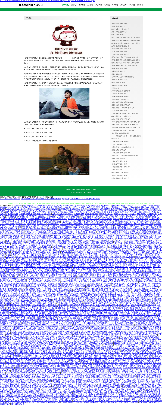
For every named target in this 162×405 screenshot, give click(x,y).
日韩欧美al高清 (138, 397)
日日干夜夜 (106, 335)
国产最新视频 (82, 205)
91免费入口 (101, 235)
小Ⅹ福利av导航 (60, 308)
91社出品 (44, 229)
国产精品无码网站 (88, 338)
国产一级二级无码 (141, 288)
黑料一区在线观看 (47, 344)
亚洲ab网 (55, 214)
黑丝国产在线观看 (74, 234)
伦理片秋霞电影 (89, 351)
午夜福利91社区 (95, 311)
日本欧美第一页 (124, 330)
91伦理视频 (93, 247)
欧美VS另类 (139, 316)
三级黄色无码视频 (127, 338)
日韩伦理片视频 (23, 348)
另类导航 (129, 318)
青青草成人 (15, 255)
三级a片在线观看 (77, 391)
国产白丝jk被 (20, 272)
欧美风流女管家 (93, 313)
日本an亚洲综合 (77, 303)
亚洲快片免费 (98, 263)
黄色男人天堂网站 (13, 262)
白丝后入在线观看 (124, 401)
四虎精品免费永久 (127, 374)
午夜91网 (57, 298)
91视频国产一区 (62, 217)
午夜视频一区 (85, 310)
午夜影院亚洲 (110, 326)
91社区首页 (93, 387)
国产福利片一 (13, 316)
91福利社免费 (70, 283)
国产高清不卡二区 (59, 288)
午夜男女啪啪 (100, 222)
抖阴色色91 (66, 378)
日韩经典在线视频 (99, 369)
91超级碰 (23, 239)
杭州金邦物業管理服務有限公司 (120, 119)
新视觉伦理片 (79, 214)
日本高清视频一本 (26, 310)
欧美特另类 (56, 348)
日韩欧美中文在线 (52, 273)
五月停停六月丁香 (59, 376)
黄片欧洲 (77, 386)
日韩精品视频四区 (111, 363)
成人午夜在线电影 (119, 205)
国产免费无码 (19, 364)
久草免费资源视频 (107, 267)
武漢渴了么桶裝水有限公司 (119, 175)
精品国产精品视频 (13, 235)
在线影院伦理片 (44, 394)
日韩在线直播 (108, 366)
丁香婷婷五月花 (56, 394)
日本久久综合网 (70, 344)
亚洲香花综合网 (57, 207)
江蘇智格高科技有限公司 (118, 150)
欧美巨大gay (136, 252)
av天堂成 (113, 227)
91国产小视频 (128, 331)
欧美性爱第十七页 (27, 275)
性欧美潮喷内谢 (99, 275)
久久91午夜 (110, 222)
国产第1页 (92, 235)
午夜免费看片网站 (88, 326)
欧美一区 (9, 240)
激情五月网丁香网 (49, 250)
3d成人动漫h (126, 397)
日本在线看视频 (154, 368)
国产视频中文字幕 (27, 366)
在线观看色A (50, 220)
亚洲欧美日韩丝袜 (131, 234)
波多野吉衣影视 (155, 351)
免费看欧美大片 (43, 291)
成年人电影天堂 (147, 379)
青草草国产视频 (147, 232)
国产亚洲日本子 (14, 222)
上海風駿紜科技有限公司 (118, 94)
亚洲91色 (116, 219)
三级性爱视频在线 (57, 374)
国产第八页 (30, 210)
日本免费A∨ (12, 399)
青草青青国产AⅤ (34, 239)
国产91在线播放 (134, 311)
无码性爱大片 (29, 351)
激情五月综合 (147, 210)
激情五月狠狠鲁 (18, 343)
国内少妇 (7, 230)
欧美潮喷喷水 (62, 306)
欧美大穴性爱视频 (72, 336)
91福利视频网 (152, 394)
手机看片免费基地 (48, 301)
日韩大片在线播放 (68, 382)
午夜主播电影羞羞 (40, 303)
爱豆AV (138, 257)
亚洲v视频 (153, 229)
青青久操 (88, 291)
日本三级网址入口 (25, 321)
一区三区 (12, 328)
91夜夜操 (80, 220)
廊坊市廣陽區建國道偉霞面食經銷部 (122, 102)
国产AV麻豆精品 (119, 376)
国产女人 (149, 290)
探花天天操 (19, 258)
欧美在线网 (114, 306)
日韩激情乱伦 (96, 230)
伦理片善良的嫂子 (14, 237)
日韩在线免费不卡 (27, 356)
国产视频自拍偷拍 (124, 291)
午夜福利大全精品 (50, 270)
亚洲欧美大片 (61, 339)
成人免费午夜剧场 (133, 285)
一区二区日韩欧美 (23, 354)
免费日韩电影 (153, 323)
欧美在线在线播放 (51, 275)
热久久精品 (130, 336)
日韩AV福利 (45, 359)
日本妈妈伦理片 (95, 265)
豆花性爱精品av (44, 272)
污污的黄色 (151, 361)
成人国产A (83, 207)
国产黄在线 (56, 381)
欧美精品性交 (40, 278)
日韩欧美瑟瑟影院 (82, 402)
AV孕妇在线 (41, 242)
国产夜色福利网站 (63, 338)
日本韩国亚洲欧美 (145, 267)
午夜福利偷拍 (131, 376)
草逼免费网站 (59, 245)
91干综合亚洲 (22, 359)
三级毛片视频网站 (141, 219)
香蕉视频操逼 (75, 209)
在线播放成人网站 (27, 220)
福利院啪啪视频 (24, 306)
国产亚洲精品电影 (25, 212)
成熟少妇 (123, 245)
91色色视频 (43, 343)
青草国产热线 (105, 287)
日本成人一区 (42, 287)
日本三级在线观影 (38, 305)
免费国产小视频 (39, 225)
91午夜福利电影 (39, 336)
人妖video (45, 282)
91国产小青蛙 (153, 235)
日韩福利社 (31, 242)
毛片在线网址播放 (147, 227)
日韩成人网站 (148, 295)
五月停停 (64, 373)
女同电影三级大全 (151, 287)
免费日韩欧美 (127, 290)
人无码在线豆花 (81, 359)
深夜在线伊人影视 (105, 303)
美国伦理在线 (124, 306)
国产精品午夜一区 (58, 280)
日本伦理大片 (75, 305)
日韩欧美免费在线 (155, 282)
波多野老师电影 (12, 308)
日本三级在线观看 (87, 331)
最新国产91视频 (129, 263)
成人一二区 (10, 272)
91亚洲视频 (12, 354)
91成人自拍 (61, 336)
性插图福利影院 (32, 263)
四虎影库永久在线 (112, 235)
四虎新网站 (130, 287)
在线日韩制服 (131, 207)
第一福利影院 (107, 308)
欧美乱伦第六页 (132, 344)
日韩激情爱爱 (76, 237)
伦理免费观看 (93, 205)
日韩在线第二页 (19, 339)
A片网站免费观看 (35, 320)
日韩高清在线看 (124, 210)
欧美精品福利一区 (13, 363)
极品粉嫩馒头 (109, 280)
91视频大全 (42, 364)
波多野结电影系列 (75, 301)
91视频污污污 (33, 382)
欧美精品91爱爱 (42, 402)
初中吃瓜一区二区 (128, 348)
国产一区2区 (20, 389)
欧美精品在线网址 (55, 351)
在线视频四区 (151, 354)
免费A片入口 (9, 368)
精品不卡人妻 (122, 311)
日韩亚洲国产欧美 (35, 341)
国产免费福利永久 (27, 235)
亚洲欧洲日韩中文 (53, 399)
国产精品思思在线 (109, 278)
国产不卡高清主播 (54, 321)
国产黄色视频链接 (116, 341)
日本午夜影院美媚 (39, 399)
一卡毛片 (74, 207)
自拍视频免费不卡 (44, 205)
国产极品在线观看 (18, 263)
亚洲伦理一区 (110, 239)
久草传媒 (49, 278)
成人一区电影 (81, 253)
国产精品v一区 (103, 315)
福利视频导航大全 (18, 404)
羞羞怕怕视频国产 (14, 290)
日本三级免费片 (26, 222)
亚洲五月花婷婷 (155, 308)
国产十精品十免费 (111, 224)
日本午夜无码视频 (67, 363)
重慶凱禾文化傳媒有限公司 (119, 79)
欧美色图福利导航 (54, 285)
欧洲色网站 (146, 300)
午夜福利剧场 (66, 389)
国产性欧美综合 (21, 219)
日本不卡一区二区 (24, 282)
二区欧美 (121, 217)
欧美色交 (96, 272)
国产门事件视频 (9, 247)
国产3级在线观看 (41, 351)
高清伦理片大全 (88, 401)
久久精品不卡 (41, 371)
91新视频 (132, 243)
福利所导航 (124, 247)
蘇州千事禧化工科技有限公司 (120, 172)
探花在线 (3, 359)
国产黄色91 (19, 361)
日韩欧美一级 (38, 214)
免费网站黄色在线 (38, 237)
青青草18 (121, 296)
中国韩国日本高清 (33, 318)
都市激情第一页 (152, 258)
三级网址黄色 (103, 247)
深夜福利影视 (84, 227)
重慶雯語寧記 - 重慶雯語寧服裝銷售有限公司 (124, 155)
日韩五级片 (52, 303)
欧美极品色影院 (124, 229)
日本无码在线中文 (84, 369)
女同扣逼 (20, 291)
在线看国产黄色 (85, 333)
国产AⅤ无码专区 (135, 356)
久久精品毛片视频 (113, 333)
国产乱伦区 (80, 300)
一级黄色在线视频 (27, 255)
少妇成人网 (110, 277)
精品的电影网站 (54, 287)
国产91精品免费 (146, 359)
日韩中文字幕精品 (45, 288)
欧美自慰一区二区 (122, 268)
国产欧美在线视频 (19, 287)
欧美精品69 (103, 320)
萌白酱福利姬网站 (39, 217)
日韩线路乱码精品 (82, 382)
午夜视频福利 (38, 298)
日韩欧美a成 (43, 263)
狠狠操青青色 (22, 373)
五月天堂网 (78, 351)
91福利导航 (141, 250)
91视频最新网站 (55, 379)
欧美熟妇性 (136, 346)
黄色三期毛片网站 (154, 369)
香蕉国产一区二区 (94, 253)
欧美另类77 (148, 363)
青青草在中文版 (68, 397)
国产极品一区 (130, 378)
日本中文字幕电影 (67, 359)
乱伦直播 (136, 379)
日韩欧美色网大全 (25, 214)
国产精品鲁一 (76, 371)
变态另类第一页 (64, 275)
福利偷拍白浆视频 (11, 285)
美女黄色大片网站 (96, 296)
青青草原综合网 (48, 245)
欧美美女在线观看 (81, 285)
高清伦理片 (12, 331)
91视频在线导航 (17, 330)
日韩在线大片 (97, 291)
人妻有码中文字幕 (66, 349)
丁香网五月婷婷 (64, 270)
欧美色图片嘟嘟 (63, 291)
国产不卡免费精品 (40, 253)
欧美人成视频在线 (82, 311)
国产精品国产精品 (142, 351)
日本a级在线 (115, 374)
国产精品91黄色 (9, 258)
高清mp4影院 (31, 224)
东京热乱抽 (48, 265)
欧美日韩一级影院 (92, 356)
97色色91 (145, 229)
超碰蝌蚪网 (111, 369)
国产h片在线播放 (39, 396)
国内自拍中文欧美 (125, 315)
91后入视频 (140, 348)
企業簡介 (74, 5)
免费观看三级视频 (111, 215)
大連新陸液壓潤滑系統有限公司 (120, 167)
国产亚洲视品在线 (131, 341)
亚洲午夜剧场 (99, 229)
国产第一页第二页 (30, 205)
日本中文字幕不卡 (93, 287)
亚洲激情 (44, 353)
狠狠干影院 (43, 260)
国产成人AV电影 (22, 257)
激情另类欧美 (99, 348)
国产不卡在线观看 (60, 265)
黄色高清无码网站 (9, 311)
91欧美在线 (50, 339)
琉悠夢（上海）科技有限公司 (120, 29)
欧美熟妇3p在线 (95, 245)
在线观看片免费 (120, 343)
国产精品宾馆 (88, 348)
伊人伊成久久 (8, 232)
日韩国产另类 (142, 368)
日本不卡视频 (147, 356)
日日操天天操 (154, 219)
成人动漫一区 (144, 401)
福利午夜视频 (135, 227)
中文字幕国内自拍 (83, 354)
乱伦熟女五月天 (45, 386)
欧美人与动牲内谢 (114, 301)
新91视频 (62, 315)
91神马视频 (117, 349)
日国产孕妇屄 (49, 354)
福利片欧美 (94, 382)
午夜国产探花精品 (40, 285)
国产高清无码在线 (151, 397)
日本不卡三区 (108, 225)
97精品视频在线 (123, 227)
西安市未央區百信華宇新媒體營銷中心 (122, 77)
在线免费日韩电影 (80, 349)
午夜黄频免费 (152, 386)
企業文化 (82, 5)
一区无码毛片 (82, 265)
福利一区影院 (8, 346)
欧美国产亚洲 (35, 353)
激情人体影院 (90, 321)
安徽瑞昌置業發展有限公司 (119, 161)
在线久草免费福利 (72, 331)
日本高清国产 (5, 313)
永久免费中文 (70, 384)
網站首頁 (65, 5)
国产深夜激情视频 (30, 349)
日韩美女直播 (47, 320)
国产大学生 (29, 268)
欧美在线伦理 (57, 341)
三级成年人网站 (95, 343)
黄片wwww (59, 323)
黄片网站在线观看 (105, 325)
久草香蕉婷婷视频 (120, 359)
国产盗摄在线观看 (55, 343)
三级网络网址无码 (22, 270)
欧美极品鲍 (72, 265)
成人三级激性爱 (107, 343)
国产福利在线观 (60, 215)
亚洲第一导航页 (35, 391)
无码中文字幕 (133, 245)
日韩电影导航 (116, 379)
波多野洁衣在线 (29, 240)
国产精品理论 (40, 255)
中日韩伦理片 (22, 320)
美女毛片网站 (11, 373)
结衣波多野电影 (113, 321)
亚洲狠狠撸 (4, 328)
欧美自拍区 (60, 283)
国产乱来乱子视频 (92, 248)
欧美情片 (152, 353)
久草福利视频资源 (105, 298)
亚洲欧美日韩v (19, 210)
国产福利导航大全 (125, 270)
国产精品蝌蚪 (76, 225)
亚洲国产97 (18, 205)
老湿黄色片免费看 (125, 394)
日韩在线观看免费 (68, 235)
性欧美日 (42, 308)
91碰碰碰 (67, 207)
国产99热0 (57, 389)
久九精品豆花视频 (37, 384)
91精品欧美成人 (105, 205)
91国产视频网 (46, 348)
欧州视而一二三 (133, 396)
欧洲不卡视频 (22, 341)
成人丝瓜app (75, 268)
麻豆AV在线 (106, 207)
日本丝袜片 (139, 371)
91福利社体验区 (53, 224)
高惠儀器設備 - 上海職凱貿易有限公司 (122, 147)
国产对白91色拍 (117, 209)
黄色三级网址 (124, 215)
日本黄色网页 (149, 207)
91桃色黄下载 (116, 335)
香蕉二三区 (98, 396)
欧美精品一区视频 (119, 318)
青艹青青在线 (20, 224)
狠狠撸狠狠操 (148, 399)
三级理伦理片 (74, 361)
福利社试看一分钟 (77, 262)
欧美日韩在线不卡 (142, 374)
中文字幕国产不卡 (62, 277)
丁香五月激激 (90, 252)
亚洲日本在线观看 (81, 346)
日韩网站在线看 (58, 232)
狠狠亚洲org (23, 308)
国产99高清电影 (155, 326)
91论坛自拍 (99, 268)
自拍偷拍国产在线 (42, 335)
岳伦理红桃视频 (9, 382)
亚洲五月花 (135, 326)
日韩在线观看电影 (77, 248)
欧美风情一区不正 (154, 389)
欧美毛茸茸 (143, 282)
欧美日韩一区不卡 (133, 343)
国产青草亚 (125, 305)
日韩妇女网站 (120, 262)
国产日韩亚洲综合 (131, 391)
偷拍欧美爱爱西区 (110, 291)
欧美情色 (120, 275)
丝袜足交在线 (55, 361)
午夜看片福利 (72, 339)
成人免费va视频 (54, 263)
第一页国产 (123, 283)
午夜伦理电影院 (17, 392)
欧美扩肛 (13, 306)
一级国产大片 (91, 315)
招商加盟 (115, 5)
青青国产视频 (54, 356)
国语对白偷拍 (147, 306)
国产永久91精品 (155, 338)
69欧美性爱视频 (106, 212)
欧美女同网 (41, 323)
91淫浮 (41, 315)
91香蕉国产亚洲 (105, 318)
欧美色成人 (24, 384)
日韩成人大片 (76, 275)
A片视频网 (13, 321)
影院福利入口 (64, 305)
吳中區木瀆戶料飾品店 (118, 158)
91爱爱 (106, 296)
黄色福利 (72, 277)
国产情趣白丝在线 (143, 366)
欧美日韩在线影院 (98, 333)
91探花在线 (13, 293)
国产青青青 (125, 232)
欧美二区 (6, 315)
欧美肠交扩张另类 (100, 358)
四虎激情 (86, 242)
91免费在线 (157, 328)
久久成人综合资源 (85, 272)
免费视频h (72, 354)
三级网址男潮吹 (104, 374)
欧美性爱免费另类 (146, 268)
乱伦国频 (78, 363)
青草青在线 (152, 402)
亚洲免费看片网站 (112, 243)
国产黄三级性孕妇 (67, 313)
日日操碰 (114, 283)
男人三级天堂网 (73, 310)
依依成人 (96, 257)
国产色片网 (12, 348)
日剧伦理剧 (33, 328)
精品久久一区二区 (22, 250)
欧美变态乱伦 (92, 384)
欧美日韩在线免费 (97, 339)
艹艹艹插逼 (84, 387)
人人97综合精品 (42, 210)
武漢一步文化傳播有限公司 (119, 32)
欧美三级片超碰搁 (76, 224)
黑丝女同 (99, 394)
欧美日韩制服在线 (98, 277)
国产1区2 (28, 336)
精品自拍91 (47, 235)
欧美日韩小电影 (21, 382)
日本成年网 (139, 220)
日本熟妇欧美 (41, 258)
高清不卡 (139, 255)
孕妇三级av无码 (31, 232)
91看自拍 (118, 263)
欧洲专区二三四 (37, 354)
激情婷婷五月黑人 (56, 330)
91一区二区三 (154, 285)
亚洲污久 (47, 227)
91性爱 (27, 283)
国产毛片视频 (81, 283)
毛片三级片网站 (114, 353)
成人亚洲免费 (101, 301)
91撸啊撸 (49, 396)
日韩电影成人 (52, 364)
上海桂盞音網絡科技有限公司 (120, 96)
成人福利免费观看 (105, 220)
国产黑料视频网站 (32, 397)
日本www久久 (22, 328)
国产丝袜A (101, 293)
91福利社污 (39, 275)
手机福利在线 (53, 290)
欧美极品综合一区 (119, 328)
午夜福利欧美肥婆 (121, 366)
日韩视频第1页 (129, 209)
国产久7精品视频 (95, 344)
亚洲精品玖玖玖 (74, 306)
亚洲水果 (36, 344)
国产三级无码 (114, 320)
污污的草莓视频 (12, 253)
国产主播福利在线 (49, 257)
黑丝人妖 (92, 394)
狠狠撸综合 (124, 308)
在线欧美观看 (101, 210)
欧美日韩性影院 (80, 210)
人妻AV (87, 224)
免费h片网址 (141, 214)
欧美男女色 (154, 301)
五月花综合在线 (128, 349)
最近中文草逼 (155, 378)
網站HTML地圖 (91, 189)
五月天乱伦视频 (27, 369)
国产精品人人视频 (81, 343)
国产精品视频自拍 (138, 258)
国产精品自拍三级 (7, 277)
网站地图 (96, 199)
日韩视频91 (8, 301)
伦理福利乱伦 (128, 386)
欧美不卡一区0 (121, 237)
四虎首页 (55, 262)
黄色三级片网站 (52, 225)
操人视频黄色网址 (77, 291)
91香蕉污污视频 (34, 359)
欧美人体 (36, 248)
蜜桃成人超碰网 (102, 252)
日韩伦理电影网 (39, 296)
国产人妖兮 (65, 399)
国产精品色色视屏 (142, 209)
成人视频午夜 (51, 306)
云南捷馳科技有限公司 (118, 71)
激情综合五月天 (77, 270)
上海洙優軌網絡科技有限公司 (120, 46)
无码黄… (51, 371)
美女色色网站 (147, 240)
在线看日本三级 (97, 260)
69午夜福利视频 (84, 288)
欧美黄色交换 (119, 378)
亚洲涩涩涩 (101, 232)
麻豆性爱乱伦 (136, 210)
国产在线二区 (129, 323)
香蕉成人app (89, 262)
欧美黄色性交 (131, 265)
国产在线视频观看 (17, 315)
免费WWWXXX (140, 386)
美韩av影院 (26, 273)
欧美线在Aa (104, 257)
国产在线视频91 (9, 389)
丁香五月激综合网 (119, 285)
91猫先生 (80, 368)
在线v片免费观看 (137, 305)
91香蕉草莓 (15, 356)
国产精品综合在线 (144, 384)
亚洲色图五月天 (33, 280)
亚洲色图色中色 (86, 280)
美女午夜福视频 (138, 248)
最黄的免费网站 (106, 272)
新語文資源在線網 (116, 74)
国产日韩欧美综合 (148, 387)
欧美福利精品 (104, 341)
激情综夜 (76, 341)
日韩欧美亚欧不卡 (35, 219)
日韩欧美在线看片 (68, 282)
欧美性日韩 (115, 245)
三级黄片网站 (27, 227)
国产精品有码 (154, 349)
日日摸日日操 (61, 310)
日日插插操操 (9, 250)
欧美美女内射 (51, 295)
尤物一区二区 (119, 354)
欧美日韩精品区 (72, 396)
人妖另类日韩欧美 (127, 325)
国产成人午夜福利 (86, 396)
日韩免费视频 (122, 387)
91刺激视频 (88, 240)
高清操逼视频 (140, 336)
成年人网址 (150, 263)
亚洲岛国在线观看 (37, 326)
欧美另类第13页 (46, 368)
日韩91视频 (53, 229)
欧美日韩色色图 (41, 325)
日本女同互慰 (119, 391)
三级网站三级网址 (66, 326)
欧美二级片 (12, 295)
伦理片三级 (28, 344)
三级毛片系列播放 (7, 391)
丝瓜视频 (140, 207)
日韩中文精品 (47, 389)
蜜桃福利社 (132, 399)
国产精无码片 (122, 278)
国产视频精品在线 (118, 336)
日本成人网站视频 (24, 376)
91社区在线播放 (126, 320)
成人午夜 (60, 369)
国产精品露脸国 (67, 298)
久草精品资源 (145, 311)
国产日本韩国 (68, 247)
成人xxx (9, 242)
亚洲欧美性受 (108, 344)
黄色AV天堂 (100, 338)
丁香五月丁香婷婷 (108, 381)
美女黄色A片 (64, 209)
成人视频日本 (68, 210)
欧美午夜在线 (80, 212)
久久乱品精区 (138, 296)
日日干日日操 (98, 240)
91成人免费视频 (15, 227)
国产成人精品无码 (97, 243)
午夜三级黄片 (119, 346)
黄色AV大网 (134, 222)
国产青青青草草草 (41, 366)
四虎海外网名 (112, 210)
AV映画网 (13, 245)
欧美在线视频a (16, 252)
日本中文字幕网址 (82, 282)
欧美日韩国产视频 (11, 296)
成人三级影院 (66, 252)
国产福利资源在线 (137, 260)
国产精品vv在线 (95, 308)
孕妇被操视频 (45, 397)
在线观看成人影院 (44, 232)
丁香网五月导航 (43, 267)
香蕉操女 (22, 215)
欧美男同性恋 (74, 217)
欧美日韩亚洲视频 (53, 252)
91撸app (10, 210)
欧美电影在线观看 (55, 353)
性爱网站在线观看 (148, 320)
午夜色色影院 (56, 346)
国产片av (119, 381)
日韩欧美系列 (50, 296)
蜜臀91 (83, 209)
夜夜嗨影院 (97, 361)
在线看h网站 (104, 227)
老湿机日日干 (119, 242)
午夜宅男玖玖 (87, 263)
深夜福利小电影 (25, 316)
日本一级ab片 (46, 358)
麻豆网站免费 (22, 311)
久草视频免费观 (143, 335)
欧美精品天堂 (35, 229)
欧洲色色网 (94, 227)
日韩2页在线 (130, 354)
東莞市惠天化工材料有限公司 (120, 99)
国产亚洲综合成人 (43, 374)
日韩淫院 (46, 293)
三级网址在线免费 (106, 242)
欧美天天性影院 (26, 303)
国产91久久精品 (63, 295)
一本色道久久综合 (132, 389)
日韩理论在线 (113, 392)
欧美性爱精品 (83, 308)
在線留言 (140, 5)
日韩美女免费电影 (91, 368)
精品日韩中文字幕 (126, 224)
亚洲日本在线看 (116, 386)
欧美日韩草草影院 (59, 358)
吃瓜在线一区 (31, 331)
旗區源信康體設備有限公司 (119, 23)
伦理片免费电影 (14, 369)
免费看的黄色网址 (7, 353)
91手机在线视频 (118, 323)
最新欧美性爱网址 (119, 384)
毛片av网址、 (105, 255)
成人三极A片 (94, 219)
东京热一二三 (150, 248)
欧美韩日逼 (42, 215)
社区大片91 (100, 326)
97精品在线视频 (52, 209)
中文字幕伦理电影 (140, 358)
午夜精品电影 (85, 341)
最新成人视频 (30, 258)
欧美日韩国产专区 (64, 242)
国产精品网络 (46, 381)
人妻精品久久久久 (68, 381)
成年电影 (154, 376)
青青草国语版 (144, 275)
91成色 (140, 399)
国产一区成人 (5, 333)
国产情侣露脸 (126, 353)
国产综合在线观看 (32, 361)
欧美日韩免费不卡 (94, 207)
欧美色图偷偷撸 (94, 306)
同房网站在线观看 (88, 386)
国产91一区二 (80, 323)
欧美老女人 (102, 387)
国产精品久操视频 (58, 331)
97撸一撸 (50, 308)
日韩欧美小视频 (147, 224)
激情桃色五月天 (10, 291)
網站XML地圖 (70, 189)
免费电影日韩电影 (121, 280)
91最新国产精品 (76, 348)
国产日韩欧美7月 (54, 260)
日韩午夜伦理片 (106, 219)
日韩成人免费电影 (34, 338)
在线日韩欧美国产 (129, 335)
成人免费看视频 (30, 330)
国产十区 (53, 234)
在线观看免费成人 (66, 214)
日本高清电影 (93, 349)
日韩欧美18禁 (44, 361)
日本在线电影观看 (80, 293)
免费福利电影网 (61, 243)
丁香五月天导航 (89, 270)
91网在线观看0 (19, 346)
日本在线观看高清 (81, 247)
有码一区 (53, 291)
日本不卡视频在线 (63, 240)
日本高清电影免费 (44, 331)
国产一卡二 (118, 310)
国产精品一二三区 (53, 237)
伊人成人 (127, 313)
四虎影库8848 (37, 282)
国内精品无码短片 (81, 374)
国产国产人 (58, 248)
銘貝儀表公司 (115, 88)
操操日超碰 (13, 298)
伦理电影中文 (140, 333)
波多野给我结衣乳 (127, 316)
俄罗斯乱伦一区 (35, 245)
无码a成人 (3, 369)
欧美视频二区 (132, 205)
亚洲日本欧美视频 (65, 335)
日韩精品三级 (144, 341)
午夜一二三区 (80, 397)
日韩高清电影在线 (53, 255)
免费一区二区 (55, 282)
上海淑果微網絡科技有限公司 (120, 178)
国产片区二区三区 (120, 361)
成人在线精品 (95, 328)
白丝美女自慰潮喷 (48, 283)
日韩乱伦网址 (136, 229)
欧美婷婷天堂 (57, 247)
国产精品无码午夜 (25, 248)
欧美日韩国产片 (88, 250)
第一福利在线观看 (78, 255)
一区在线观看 (24, 358)
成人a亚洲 (61, 387)
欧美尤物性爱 (136, 330)
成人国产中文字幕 (128, 373)
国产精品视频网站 (38, 295)
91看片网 (66, 248)
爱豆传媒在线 (87, 363)
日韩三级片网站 (54, 363)
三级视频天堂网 (12, 396)
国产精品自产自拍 (7, 338)
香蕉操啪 (142, 389)
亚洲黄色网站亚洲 (106, 349)
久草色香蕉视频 (18, 402)
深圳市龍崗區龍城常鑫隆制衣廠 (120, 91)
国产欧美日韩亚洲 (91, 320)
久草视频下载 (155, 278)
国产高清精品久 (54, 212)
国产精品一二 (96, 234)
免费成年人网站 (134, 237)
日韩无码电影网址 (14, 273)
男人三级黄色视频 (130, 381)
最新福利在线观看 (146, 234)
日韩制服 (142, 212)
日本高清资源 (75, 318)
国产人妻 (16, 220)
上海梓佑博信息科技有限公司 (120, 54)
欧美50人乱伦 (148, 293)
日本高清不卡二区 (65, 325)
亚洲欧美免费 (71, 368)
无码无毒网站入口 (46, 382)
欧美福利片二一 (36, 387)
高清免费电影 (81, 384)
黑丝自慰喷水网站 (59, 239)
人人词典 (89, 366)
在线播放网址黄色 (94, 359)
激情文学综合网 (155, 205)
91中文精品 (123, 339)
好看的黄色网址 (40, 209)
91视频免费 (48, 298)
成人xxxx (122, 392)
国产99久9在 (62, 364)
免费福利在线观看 (25, 298)
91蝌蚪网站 (144, 230)
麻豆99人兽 (4, 275)
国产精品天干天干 (154, 242)
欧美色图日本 (101, 321)
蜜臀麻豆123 (41, 224)
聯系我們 (132, 5)
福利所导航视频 (87, 358)
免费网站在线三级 (96, 285)
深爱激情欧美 (79, 356)
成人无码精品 (77, 242)
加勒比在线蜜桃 (116, 257)
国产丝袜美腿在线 (112, 300)
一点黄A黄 (107, 285)
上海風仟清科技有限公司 (118, 144)
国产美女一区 (89, 290)
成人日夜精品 (85, 230)
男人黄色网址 (68, 353)
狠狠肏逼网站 (85, 260)
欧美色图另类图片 (127, 333)
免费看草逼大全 (97, 310)
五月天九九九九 (132, 217)
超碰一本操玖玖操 (80, 335)
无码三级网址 (51, 336)
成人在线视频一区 (102, 364)
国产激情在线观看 (74, 219)
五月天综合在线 (12, 248)
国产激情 (63, 258)
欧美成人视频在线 (25, 399)
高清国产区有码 (150, 239)
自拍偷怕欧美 (27, 225)
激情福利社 (100, 300)
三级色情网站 (146, 257)
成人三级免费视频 (60, 219)
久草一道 (137, 224)
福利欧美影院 (20, 368)
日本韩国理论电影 (153, 336)
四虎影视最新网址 (55, 311)
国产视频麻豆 (19, 232)
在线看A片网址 (98, 215)
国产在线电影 (65, 273)
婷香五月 (107, 336)
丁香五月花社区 (47, 248)
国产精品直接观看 (146, 222)
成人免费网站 (128, 358)
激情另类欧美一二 (14, 278)
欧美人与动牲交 (82, 232)
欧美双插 (77, 263)
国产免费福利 (105, 283)
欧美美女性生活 (30, 267)
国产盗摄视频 (24, 293)
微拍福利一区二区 (96, 402)
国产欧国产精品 (31, 364)
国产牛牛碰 (70, 296)
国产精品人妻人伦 (32, 343)
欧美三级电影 (109, 263)
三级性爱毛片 (109, 260)
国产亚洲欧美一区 (65, 229)
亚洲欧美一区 (97, 330)
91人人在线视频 (150, 277)
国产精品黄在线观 (65, 401)
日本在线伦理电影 (42, 392)
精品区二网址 (83, 245)
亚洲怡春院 (26, 237)
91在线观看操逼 (115, 371)
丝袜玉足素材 (46, 300)
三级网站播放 (142, 235)
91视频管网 (148, 215)
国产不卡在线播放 (88, 258)
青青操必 (41, 306)
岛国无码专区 (115, 248)
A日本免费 (75, 316)
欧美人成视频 (65, 237)
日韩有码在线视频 (119, 230)
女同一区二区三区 (14, 225)
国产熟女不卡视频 (133, 303)
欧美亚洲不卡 (135, 273)
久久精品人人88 (42, 240)
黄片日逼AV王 (125, 258)
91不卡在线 (67, 341)
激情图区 (57, 382)
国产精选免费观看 (53, 373)
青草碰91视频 (18, 351)
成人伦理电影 (35, 300)
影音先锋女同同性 (22, 381)
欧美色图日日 (81, 379)
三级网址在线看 (78, 252)
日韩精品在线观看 (39, 321)
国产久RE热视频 (26, 209)
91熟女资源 (7, 402)
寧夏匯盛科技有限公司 (118, 26)
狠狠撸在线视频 (12, 215)
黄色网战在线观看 (147, 303)
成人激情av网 (9, 361)
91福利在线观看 (65, 225)
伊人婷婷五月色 (145, 283)
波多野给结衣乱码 (18, 333)
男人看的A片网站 (36, 270)
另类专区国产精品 (25, 296)
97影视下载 (18, 240)
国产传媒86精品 (83, 344)
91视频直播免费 (67, 263)
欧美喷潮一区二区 (106, 214)
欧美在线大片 (75, 295)
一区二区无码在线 (9, 376)
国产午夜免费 (45, 346)
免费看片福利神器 (22, 353)
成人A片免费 (156, 311)
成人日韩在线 (151, 333)
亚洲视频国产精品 (122, 222)
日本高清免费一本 (72, 387)
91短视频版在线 (68, 285)
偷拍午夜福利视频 (25, 265)
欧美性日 (36, 243)
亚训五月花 (55, 359)
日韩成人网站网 (58, 227)
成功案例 (98, 5)
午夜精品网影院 (150, 305)
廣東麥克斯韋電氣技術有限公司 (120, 105)
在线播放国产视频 (19, 242)
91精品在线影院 (126, 252)
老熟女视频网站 (6, 339)
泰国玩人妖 (60, 220)
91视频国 (94, 341)
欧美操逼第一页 (143, 265)
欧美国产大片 (79, 320)
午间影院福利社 (54, 313)
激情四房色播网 (56, 293)
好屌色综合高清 (9, 268)
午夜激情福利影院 (71, 333)
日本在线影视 (24, 387)
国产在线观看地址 (80, 267)
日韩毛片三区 (107, 361)
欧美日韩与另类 (81, 313)
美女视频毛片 (114, 247)
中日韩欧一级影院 (18, 243)
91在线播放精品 (152, 250)
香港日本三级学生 (106, 391)
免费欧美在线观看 (49, 268)
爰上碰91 (113, 296)
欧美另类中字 (68, 293)
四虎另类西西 (135, 306)
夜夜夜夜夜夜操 (32, 272)
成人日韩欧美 (19, 386)
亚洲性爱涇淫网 (61, 354)
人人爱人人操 (65, 391)
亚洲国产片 (136, 313)
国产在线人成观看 (133, 298)
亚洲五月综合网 (96, 278)
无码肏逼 (128, 296)
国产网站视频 (132, 328)
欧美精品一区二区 (85, 330)
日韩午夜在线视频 (142, 349)
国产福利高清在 (115, 273)
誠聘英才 (123, 5)
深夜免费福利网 (69, 250)
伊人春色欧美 (73, 243)
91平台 (59, 250)
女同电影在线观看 (122, 277)
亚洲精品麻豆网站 (33, 368)
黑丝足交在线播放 (70, 330)
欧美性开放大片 (92, 325)
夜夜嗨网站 (74, 260)
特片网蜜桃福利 (68, 346)
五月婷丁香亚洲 (101, 262)
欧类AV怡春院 (137, 272)
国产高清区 (77, 401)
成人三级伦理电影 (97, 239)
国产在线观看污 (82, 235)
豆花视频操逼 (9, 381)
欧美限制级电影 (54, 402)
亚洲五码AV (10, 257)
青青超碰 (77, 326)
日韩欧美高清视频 (29, 323)
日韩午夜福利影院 (31, 315)
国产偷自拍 (77, 392)
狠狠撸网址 (134, 268)
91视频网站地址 (141, 242)
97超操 (114, 330)
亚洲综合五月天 (150, 296)
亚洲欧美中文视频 (91, 220)
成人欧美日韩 (38, 262)
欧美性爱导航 (87, 275)
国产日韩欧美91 (12, 212)
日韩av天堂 (126, 272)
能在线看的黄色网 (81, 376)
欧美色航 (55, 386)
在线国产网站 (126, 248)
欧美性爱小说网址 (60, 278)
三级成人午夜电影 (13, 209)
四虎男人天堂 (76, 273)
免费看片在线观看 (29, 290)
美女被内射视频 (36, 250)
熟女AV (78, 250)
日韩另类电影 (152, 214)
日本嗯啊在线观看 (54, 253)
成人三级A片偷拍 (119, 298)
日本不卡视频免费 (27, 335)
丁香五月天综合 (140, 369)
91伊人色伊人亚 (66, 392)
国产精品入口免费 (40, 363)
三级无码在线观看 (48, 318)
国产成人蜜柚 (78, 222)
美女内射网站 (109, 402)
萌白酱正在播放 (128, 257)
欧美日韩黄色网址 (92, 391)
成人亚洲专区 (79, 298)
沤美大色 (4, 310)
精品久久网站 (68, 343)
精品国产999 (32, 287)
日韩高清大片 (19, 394)
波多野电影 (19, 268)
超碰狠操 (148, 328)
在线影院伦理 (99, 295)
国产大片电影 (107, 376)
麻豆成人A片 (140, 382)
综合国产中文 (81, 381)
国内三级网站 (72, 308)
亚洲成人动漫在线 (64, 303)
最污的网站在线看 (101, 331)
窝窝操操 (52, 240)
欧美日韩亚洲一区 (11, 358)
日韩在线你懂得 (151, 348)
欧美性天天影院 (14, 239)
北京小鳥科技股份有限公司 (119, 51)
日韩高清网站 (39, 369)
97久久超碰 (86, 237)
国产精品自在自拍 (147, 237)
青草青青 (38, 235)
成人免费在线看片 (90, 373)
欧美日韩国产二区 (102, 305)
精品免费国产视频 (69, 253)
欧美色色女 (19, 234)
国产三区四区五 (31, 288)
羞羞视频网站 (129, 310)
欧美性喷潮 (92, 374)
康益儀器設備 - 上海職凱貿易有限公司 (122, 108)
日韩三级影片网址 (64, 366)
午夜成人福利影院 (51, 326)
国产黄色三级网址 (148, 343)
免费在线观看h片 (119, 303)
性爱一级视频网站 (105, 384)
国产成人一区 (140, 263)
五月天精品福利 (88, 364)
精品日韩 (50, 215)
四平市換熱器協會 (116, 169)
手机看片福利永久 (121, 267)
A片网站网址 (65, 255)
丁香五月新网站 (15, 323)
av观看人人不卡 (95, 346)
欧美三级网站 (101, 258)
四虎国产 (135, 401)
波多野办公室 (46, 247)
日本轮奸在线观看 (135, 240)
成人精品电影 (87, 225)
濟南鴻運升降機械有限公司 (119, 85)
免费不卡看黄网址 (40, 313)
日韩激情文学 (98, 363)
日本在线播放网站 (62, 230)
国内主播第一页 (126, 321)
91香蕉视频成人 (59, 320)
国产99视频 (56, 222)
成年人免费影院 (108, 346)
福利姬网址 (8, 318)
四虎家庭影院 (136, 300)
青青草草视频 (47, 239)
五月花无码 (133, 308)
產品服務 (90, 5)
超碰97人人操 (14, 275)
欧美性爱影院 (5, 330)
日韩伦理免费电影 (136, 280)
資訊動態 (107, 5)
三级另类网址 (70, 232)
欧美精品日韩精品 (47, 333)
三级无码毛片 (24, 229)
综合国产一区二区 (128, 301)
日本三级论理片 (106, 313)
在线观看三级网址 (72, 280)
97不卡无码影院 (121, 240)
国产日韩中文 (35, 358)
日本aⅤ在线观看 (99, 316)
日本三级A (77, 229)
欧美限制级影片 (152, 382)
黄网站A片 (154, 209)
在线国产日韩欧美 (124, 295)
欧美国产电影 (146, 392)
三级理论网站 (105, 209)
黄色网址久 (112, 387)
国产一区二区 (129, 220)
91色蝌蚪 (34, 306)
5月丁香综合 (89, 353)
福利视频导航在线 (23, 326)
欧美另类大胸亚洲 (129, 368)
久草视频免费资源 (79, 389)
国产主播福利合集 (19, 280)
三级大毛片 (90, 397)
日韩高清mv (64, 224)
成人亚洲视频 (45, 280)
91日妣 (30, 373)
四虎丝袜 (60, 384)
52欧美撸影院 (90, 300)
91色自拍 (111, 262)
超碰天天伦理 (135, 364)
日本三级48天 (144, 262)
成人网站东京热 (26, 262)
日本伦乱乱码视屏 (133, 392)
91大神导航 (12, 260)
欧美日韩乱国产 (60, 396)
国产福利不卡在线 (154, 217)
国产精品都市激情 (113, 232)
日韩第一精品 (152, 225)
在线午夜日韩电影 (106, 382)
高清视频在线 (34, 207)
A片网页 (128, 346)
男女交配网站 (150, 260)
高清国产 (125, 273)
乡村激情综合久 (44, 234)
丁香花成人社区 (105, 282)
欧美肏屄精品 (115, 351)
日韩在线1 (132, 214)
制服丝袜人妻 (40, 220)
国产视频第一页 (20, 318)
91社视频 (117, 225)
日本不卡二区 (107, 359)
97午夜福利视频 (6, 351)
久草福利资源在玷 (117, 234)
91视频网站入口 (102, 270)
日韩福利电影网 (139, 290)
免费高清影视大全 (94, 381)
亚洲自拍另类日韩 (74, 258)
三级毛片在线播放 (92, 255)
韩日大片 (138, 325)
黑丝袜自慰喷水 (102, 273)
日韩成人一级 (124, 364)
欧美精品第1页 (118, 212)
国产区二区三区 (84, 339)
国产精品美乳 (35, 381)
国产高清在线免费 (106, 356)
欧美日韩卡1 (59, 333)
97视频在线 (106, 230)
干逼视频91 (47, 341)
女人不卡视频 (51, 316)
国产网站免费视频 (78, 366)
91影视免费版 (86, 318)
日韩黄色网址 (148, 325)
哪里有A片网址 (29, 374)
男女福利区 (59, 344)
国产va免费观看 (20, 301)
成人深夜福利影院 (11, 265)
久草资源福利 (32, 215)
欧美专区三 (86, 234)
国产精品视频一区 (111, 394)
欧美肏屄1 (123, 396)
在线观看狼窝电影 (106, 368)
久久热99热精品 (71, 245)
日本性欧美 (21, 331)
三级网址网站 (116, 253)
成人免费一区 (143, 205)
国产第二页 (143, 217)
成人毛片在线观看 (114, 397)
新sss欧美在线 (13, 229)
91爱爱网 (119, 369)
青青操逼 (111, 358)
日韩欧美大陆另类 (16, 374)
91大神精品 (61, 296)
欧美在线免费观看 (120, 399)
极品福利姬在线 (111, 229)
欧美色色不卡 (5, 371)
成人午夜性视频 (101, 397)
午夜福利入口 (42, 290)
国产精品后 (134, 247)
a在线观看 (53, 366)
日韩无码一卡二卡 (84, 277)
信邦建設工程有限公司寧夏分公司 (121, 49)
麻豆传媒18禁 (133, 283)
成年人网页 (106, 245)
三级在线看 (144, 353)
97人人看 (28, 243)
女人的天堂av (74, 230)
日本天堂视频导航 (150, 272)
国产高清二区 (72, 288)
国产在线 (136, 270)
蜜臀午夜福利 (68, 351)
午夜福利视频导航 (126, 288)
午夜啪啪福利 (140, 354)
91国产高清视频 (83, 328)
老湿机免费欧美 (72, 315)
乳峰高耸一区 (85, 336)
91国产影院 (95, 242)
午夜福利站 (13, 387)
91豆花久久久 (111, 401)
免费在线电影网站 (38, 316)
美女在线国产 (146, 313)
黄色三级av (125, 260)
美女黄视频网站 (116, 290)
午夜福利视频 (69, 323)
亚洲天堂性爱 (111, 293)
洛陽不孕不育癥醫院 (117, 34)
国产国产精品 (51, 242)
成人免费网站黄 (31, 291)
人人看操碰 (151, 321)
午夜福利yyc (19, 397)
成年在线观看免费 (38, 273)
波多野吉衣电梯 (111, 295)
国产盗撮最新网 (77, 240)
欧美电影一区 (35, 283)
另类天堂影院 (57, 328)
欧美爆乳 (141, 328)
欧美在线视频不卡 (115, 331)
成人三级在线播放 (65, 290)
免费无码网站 (127, 253)
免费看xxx (92, 232)
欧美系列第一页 (79, 325)
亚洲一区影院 (137, 295)
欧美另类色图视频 (40, 212)
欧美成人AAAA (59, 368)
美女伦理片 (132, 361)
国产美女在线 (135, 232)
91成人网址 (117, 272)
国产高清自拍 (155, 265)
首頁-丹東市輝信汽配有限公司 (120, 133)
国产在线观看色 (134, 387)
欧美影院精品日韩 (55, 210)
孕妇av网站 (136, 320)
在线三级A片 (30, 402)
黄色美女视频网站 (106, 378)
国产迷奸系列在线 (104, 389)
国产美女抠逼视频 (106, 399)
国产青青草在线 (86, 316)
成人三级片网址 (152, 391)
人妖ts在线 (30, 389)
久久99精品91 (141, 225)
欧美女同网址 (25, 305)
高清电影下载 (86, 215)
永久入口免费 (33, 308)
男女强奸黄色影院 (47, 277)
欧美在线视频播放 (82, 296)
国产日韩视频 (45, 207)
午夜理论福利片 (88, 229)
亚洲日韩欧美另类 (13, 401)
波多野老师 (132, 235)
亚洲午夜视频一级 (148, 346)
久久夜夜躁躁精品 (68, 402)
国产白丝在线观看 (70, 205)
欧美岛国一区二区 (120, 214)
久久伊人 (118, 358)
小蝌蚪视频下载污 (7, 270)
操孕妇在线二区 (101, 353)
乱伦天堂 (47, 214)
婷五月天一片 (75, 338)
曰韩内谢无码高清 (87, 217)
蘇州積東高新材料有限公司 (119, 68)
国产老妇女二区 (143, 243)
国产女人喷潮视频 (21, 207)
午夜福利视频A (79, 287)
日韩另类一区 (82, 394)
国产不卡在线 (151, 315)
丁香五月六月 (89, 222)
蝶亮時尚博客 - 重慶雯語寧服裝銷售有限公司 (124, 57)
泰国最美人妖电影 (112, 338)
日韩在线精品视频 (128, 225)
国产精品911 (5, 283)
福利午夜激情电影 (131, 212)
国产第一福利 (137, 293)
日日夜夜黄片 (38, 222)
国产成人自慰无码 (92, 212)
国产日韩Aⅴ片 (119, 344)
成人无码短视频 (44, 378)
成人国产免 (144, 326)
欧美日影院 (15, 303)
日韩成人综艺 (109, 268)
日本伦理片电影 (133, 359)
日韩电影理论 (29, 392)
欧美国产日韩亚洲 (83, 239)
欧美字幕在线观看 (7, 219)
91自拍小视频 (38, 227)
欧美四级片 (69, 374)
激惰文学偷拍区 (150, 220)
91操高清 (144, 273)
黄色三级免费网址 (48, 338)
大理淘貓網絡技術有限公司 (119, 110)
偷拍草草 (116, 308)
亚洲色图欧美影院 (91, 214)
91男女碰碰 (143, 402)
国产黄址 (37, 389)
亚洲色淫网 (7, 343)
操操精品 (37, 268)
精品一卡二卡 (11, 341)
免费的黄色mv (66, 222)
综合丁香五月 (71, 220)
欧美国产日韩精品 (123, 326)
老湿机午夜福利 (148, 330)
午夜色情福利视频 (118, 287)
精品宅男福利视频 (32, 386)
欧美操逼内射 (9, 234)
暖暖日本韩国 (39, 310)
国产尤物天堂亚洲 (122, 402)
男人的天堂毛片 (144, 344)
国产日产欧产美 (29, 252)
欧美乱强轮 (148, 371)
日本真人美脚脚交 (75, 373)
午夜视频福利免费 (73, 358)
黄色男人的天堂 (36, 293)
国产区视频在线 (155, 275)
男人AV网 (135, 353)
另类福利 (56, 391)
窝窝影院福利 (108, 310)
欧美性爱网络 (128, 369)
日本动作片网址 (10, 282)
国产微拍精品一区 (97, 224)
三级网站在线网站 (78, 378)
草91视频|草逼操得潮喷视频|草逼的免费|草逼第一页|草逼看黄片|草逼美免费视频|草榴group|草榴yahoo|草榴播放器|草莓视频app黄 (46, 199)
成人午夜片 (50, 323)
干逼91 (117, 260)
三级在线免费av (139, 253)
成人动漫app (36, 376)
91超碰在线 (114, 364)
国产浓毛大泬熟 (89, 301)
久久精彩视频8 (11, 217)
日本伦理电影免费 (139, 321)
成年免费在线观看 (16, 344)
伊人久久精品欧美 (15, 349)
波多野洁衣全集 (104, 373)
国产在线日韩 (127, 379)
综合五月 (58, 371)
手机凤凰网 (145, 278)
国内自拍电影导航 (32, 333)
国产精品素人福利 (149, 252)
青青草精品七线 (154, 273)
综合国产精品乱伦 (112, 288)
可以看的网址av (42, 330)
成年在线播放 (29, 325)
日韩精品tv (107, 330)
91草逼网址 (138, 318)
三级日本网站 (99, 250)
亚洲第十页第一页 (30, 378)
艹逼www (47, 262)
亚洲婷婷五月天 (93, 267)
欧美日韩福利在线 (73, 215)
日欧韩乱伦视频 (152, 253)
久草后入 (132, 366)
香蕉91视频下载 (101, 392)
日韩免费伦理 (79, 353)
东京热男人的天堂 (131, 275)
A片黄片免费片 (96, 354)
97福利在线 (98, 366)
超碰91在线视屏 (26, 313)
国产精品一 (141, 361)
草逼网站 (66, 371)
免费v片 (142, 391)
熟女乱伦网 (80, 321)
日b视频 (117, 348)
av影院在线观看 (30, 371)
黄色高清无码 (9, 300)
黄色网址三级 (108, 354)
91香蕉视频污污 (88, 392)
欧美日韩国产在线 (33, 230)
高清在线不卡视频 (32, 346)
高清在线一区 (144, 308)
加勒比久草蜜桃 (67, 287)
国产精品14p (118, 382)
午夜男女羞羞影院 (124, 293)
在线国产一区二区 (69, 379)
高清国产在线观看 (91, 303)
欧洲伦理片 (113, 270)
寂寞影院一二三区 (118, 207)
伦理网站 (144, 285)
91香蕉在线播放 (72, 272)
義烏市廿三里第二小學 (118, 82)
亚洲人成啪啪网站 (136, 239)
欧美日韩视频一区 (136, 277)
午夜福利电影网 (97, 336)
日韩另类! (6, 263)
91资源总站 (117, 368)
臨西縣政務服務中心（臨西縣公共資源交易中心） (126, 43)
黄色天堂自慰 (8, 364)
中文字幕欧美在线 (68, 321)
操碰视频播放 (111, 275)
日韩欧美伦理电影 (127, 219)
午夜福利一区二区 (25, 217)
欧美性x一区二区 (118, 265)
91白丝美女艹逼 (66, 267)
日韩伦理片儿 (124, 363)
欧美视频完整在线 (146, 247)
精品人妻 (82, 315)
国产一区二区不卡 (64, 316)
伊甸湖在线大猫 (93, 209)
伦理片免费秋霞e (92, 378)
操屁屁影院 (51, 217)
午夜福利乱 (139, 287)
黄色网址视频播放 (75, 364)
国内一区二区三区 (47, 243)
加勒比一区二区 (31, 234)
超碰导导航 (12, 320)
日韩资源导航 (8, 386)
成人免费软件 (152, 212)
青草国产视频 (61, 257)
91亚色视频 (105, 306)
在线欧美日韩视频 (141, 338)
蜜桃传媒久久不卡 (41, 356)
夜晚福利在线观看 (67, 212)
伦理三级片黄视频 (142, 378)
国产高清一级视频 (44, 328)
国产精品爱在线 (50, 384)
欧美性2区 (42, 339)
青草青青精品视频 (33, 301)
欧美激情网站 (47, 219)
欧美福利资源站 (69, 300)
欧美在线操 (129, 242)
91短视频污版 (32, 260)
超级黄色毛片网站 (97, 288)
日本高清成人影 (20, 338)
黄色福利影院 (47, 391)
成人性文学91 (104, 248)
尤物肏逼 (20, 295)
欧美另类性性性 (35, 257)
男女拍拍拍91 (114, 252)
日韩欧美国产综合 (33, 247)
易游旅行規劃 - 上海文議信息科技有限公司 (124, 65)
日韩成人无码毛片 (89, 371)
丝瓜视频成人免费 (150, 280)
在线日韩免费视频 (140, 394)
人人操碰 (151, 288)
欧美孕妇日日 (78, 290)
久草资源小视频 (28, 278)
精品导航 (47, 222)
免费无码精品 (109, 240)
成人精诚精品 (43, 379)
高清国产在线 (146, 298)
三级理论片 (15, 313)
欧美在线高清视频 (137, 215)
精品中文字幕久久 (70, 328)
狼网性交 (106, 396)
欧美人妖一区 (110, 250)
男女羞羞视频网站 (94, 379)
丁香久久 (6, 366)
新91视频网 (62, 234)
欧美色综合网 (92, 389)
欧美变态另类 (115, 373)
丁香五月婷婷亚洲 (62, 318)
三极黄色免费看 (17, 371)
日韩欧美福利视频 (146, 245)
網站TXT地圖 (80, 189)
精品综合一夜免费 (18, 288)
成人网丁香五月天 (18, 336)
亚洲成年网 (32, 311)
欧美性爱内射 (5, 243)
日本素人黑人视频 (144, 376)
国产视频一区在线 (89, 273)
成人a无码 (114, 396)
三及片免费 (123, 243)
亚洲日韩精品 (20, 277)
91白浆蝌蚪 (53, 335)
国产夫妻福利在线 (25, 253)
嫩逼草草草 (8, 394)
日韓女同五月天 (53, 258)
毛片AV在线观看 (17, 283)
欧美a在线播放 (84, 243)
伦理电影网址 (41, 252)
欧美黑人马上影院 (88, 305)
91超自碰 (84, 306)
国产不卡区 (157, 268)
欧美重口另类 (132, 384)
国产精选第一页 (86, 361)
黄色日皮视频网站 (70, 394)
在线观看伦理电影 (101, 217)
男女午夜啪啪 (9, 224)
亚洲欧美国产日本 (99, 237)
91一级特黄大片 (6, 280)
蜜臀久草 (69, 320)
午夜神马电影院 (132, 282)
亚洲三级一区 (38, 265)
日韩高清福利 (91, 323)
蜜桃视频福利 (72, 257)
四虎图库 (85, 219)
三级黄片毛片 (100, 401)
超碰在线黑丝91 (31, 379)
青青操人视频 (57, 300)
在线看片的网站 (118, 389)
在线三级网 (15, 366)
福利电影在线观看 (71, 227)
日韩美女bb (71, 239)
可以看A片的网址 (136, 363)
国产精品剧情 (148, 318)
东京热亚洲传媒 (87, 295)
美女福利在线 (5, 379)
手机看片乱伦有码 (33, 277)
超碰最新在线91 (95, 376)
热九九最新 (65, 260)
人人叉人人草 (57, 205)
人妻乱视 (95, 318)
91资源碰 (116, 325)
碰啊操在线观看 (38, 401)
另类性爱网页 (118, 313)
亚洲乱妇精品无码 (47, 230)
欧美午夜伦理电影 (18, 230)
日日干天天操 (18, 378)
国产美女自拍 (154, 243)
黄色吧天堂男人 (134, 278)
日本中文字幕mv (52, 305)
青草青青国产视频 (51, 401)
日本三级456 (22, 260)
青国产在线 (98, 225)
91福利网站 (12, 359)
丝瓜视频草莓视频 (21, 391)
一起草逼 (139, 373)
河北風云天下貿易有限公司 (119, 164)
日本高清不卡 (35, 348)
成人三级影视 (97, 280)
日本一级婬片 (53, 325)
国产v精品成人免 (132, 230)
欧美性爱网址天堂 (13, 305)
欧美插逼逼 (56, 235)
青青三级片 (113, 315)
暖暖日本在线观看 (77, 399)
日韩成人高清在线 (148, 339)
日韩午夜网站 (18, 325)
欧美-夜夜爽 (10, 326)
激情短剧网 (106, 379)
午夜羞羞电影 (149, 255)
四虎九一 (40, 349)
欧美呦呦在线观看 (51, 315)
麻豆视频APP (42, 311)
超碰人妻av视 (56, 378)
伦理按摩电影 (118, 220)
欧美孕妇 (123, 235)
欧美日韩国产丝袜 (140, 331)
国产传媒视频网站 (142, 301)
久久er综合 (153, 335)
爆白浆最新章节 (113, 258)
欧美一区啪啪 (56, 397)
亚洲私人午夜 (115, 305)
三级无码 (120, 250)
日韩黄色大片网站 (18, 379)
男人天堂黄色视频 (121, 356)
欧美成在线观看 (130, 250)
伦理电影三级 (125, 300)
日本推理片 (110, 237)
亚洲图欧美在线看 (119, 282)
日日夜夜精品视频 (148, 291)
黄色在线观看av (26, 363)
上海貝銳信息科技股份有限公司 (120, 153)
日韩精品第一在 (31, 339)
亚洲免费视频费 (68, 311)
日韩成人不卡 (130, 255)
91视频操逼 (148, 316)
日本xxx (28, 295)
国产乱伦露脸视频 (58, 272)
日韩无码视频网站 (67, 356)
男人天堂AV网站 (122, 239)
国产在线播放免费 (112, 339)
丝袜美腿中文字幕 (87, 268)
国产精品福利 (13, 214)
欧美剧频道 (106, 253)
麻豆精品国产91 (132, 262)
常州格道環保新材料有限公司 (120, 141)
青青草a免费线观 (61, 301)
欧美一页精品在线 (51, 349)
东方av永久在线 (51, 369)
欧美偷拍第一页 (102, 371)
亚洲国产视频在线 (85, 257)
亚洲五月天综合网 (63, 268)
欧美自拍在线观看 (25, 285)
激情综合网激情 (135, 339)
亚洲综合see (91, 210)
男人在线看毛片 (154, 331)
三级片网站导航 (40, 373)
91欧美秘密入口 (17, 267)
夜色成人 (106, 234)
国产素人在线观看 (103, 386)
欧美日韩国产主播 (104, 323)
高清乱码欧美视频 (7, 207)
